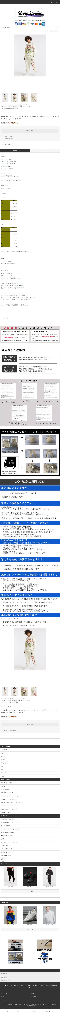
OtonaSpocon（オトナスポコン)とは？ (10, 829)
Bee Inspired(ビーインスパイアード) (30, 796)
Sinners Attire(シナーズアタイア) (30, 809)
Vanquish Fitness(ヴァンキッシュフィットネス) (30, 803)
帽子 (30, 770)
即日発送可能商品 (30, 790)
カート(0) (49, 2)
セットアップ (9, 105)
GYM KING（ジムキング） (30, 793)
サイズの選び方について (7, 835)
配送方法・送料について (7, 852)
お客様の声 (3, 839)
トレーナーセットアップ (21, 105)
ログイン (3, 861)
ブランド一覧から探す (11, 106)
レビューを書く (5, 318)
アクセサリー (30, 773)
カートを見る (33, 996)
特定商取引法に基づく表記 (34, 1004)
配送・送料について (18, 1004)
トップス (30, 756)
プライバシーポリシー (44, 1004)
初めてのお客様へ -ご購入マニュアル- (10, 822)
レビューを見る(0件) (5, 144)
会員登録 (3, 859)
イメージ (45, 150)
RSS (32, 1005)
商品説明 (15, 150)
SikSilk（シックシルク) (24, 106)
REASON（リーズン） (30, 813)
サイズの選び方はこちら (8, 138)
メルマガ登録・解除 (6, 855)
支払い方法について (10, 1004)
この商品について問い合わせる (9, 136)
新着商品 (30, 786)
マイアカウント (4, 858)
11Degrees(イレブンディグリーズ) (30, 799)
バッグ (30, 776)
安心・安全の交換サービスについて (9, 842)
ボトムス (30, 760)
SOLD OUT (30, 131)
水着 (30, 766)
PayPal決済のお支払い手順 (7, 819)
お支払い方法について (6, 848)
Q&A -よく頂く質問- (6, 825)
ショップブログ (4, 845)
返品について (26, 1004)
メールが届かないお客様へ (7, 832)
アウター (30, 753)
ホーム (3, 105)
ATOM (34, 1005)
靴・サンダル (30, 763)
